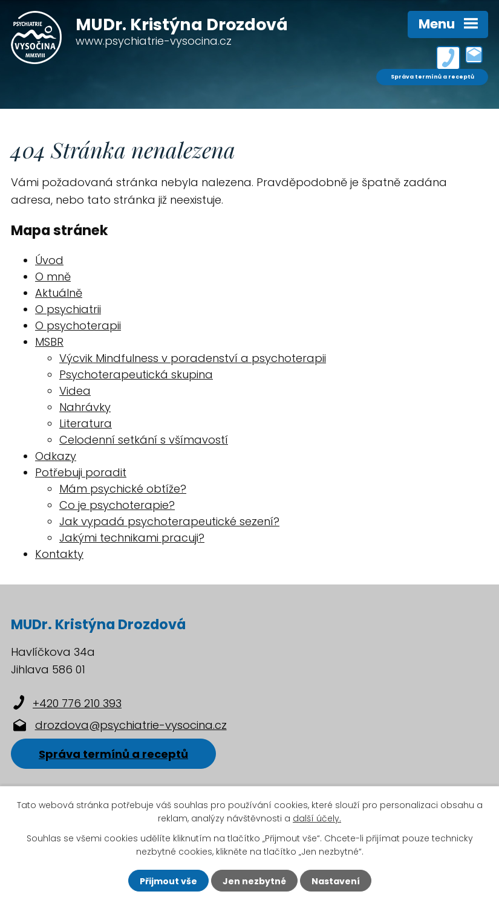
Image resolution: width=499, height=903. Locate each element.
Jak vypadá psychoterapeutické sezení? (169, 521)
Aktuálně (58, 292)
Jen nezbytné (254, 881)
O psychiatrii (68, 309)
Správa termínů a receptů (432, 76)
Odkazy (55, 456)
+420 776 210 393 (77, 703)
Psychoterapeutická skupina (136, 374)
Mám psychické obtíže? (122, 488)
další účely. (317, 818)
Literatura (85, 423)
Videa (75, 390)
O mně (53, 276)
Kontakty (59, 554)
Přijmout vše (168, 881)
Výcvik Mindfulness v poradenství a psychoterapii (192, 358)
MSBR (49, 341)
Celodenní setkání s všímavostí (143, 439)
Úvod (49, 260)
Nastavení (335, 881)
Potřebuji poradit (80, 472)
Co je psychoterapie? (117, 505)
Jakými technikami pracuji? (131, 537)
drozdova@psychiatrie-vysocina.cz (131, 725)
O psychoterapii (78, 325)
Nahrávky (85, 407)
